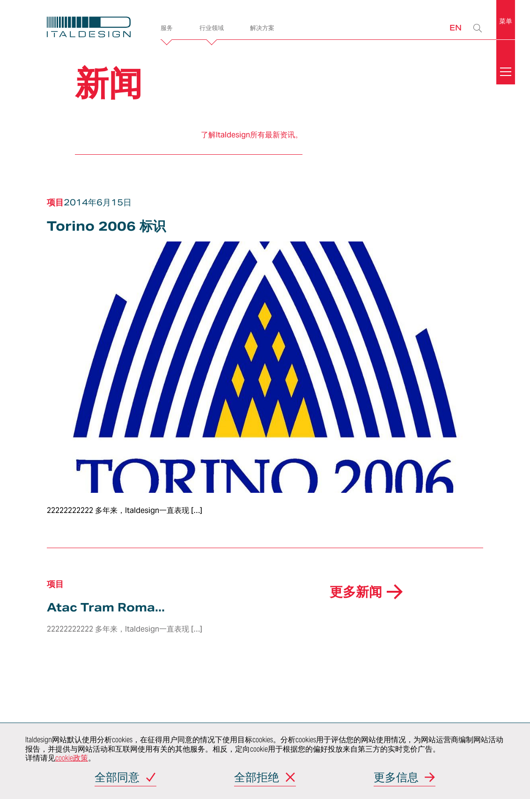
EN (455, 27)
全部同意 (117, 778)
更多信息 (396, 778)
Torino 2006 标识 (106, 226)
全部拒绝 (256, 778)
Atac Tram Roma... (106, 607)
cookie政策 (71, 758)
